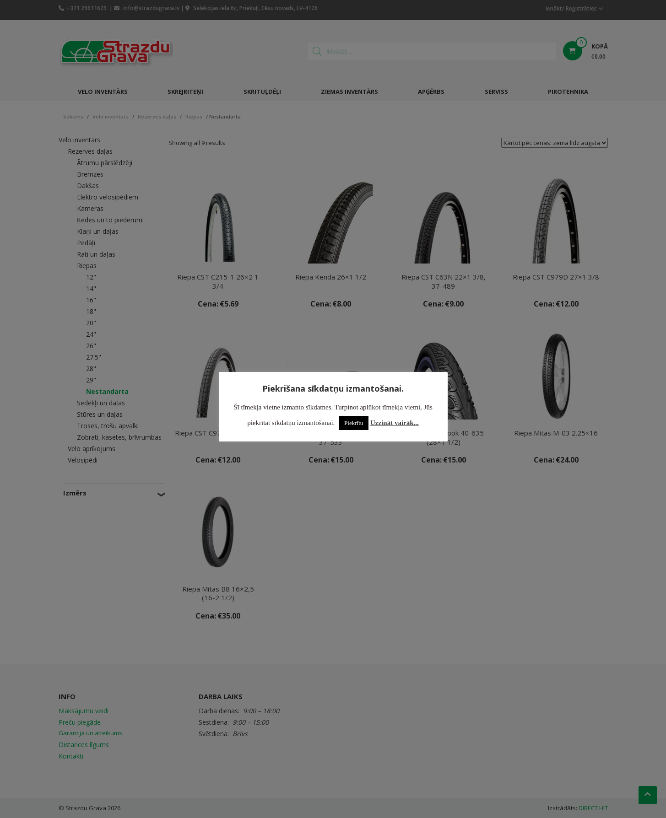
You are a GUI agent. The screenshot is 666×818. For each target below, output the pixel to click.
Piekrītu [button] (353, 423)
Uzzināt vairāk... (394, 422)
